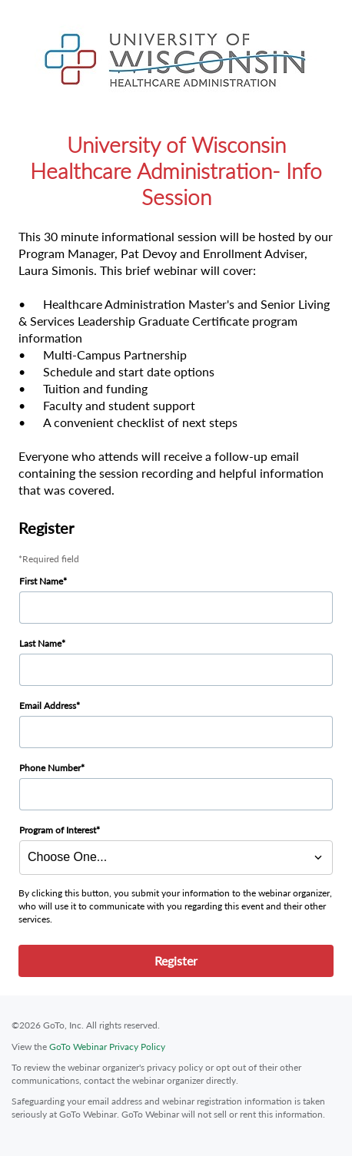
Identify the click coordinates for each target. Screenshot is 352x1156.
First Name (41, 581)
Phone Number (50, 767)
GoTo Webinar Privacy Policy (107, 1046)
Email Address (47, 705)
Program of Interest (57, 830)
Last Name (40, 643)
